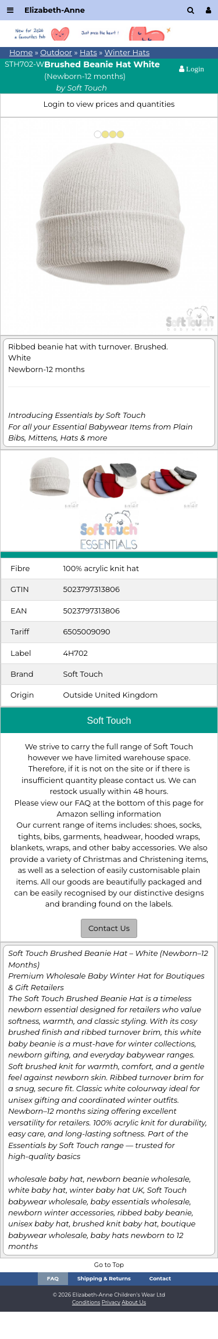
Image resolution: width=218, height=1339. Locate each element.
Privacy (111, 1302)
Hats (88, 52)
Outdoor (56, 52)
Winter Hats (127, 52)
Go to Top (109, 1265)
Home (21, 52)
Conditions (86, 1302)
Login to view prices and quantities (109, 104)
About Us (133, 1302)
